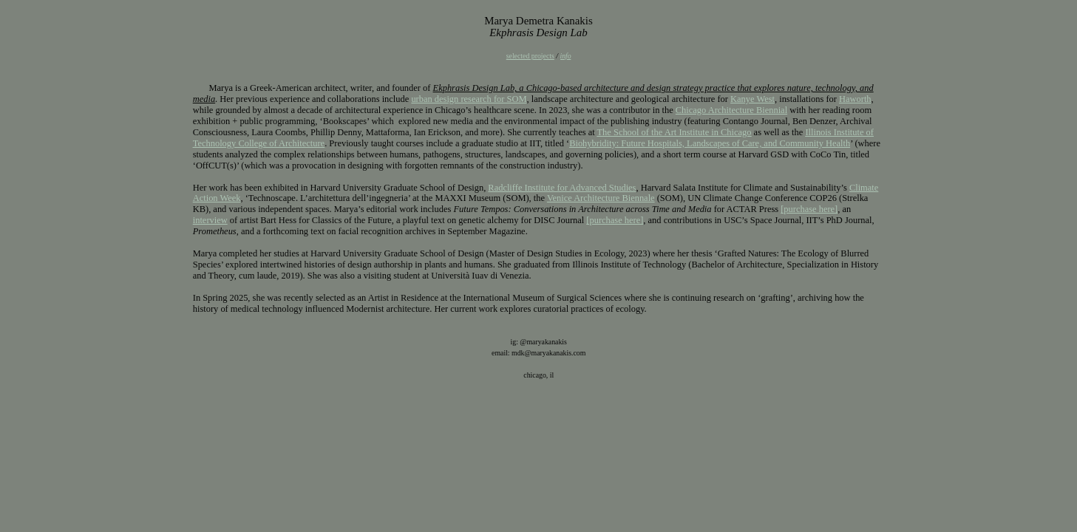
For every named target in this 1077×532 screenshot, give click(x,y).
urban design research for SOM (468, 99)
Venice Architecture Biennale (601, 198)
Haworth (855, 99)
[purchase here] (809, 209)
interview (210, 220)
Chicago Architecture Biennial (731, 110)
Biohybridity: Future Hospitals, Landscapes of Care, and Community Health (709, 143)
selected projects (530, 56)
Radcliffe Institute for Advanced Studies (562, 188)
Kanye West (752, 99)
